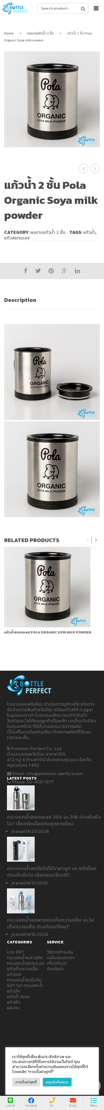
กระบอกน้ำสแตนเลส (25, 963)
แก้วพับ (14, 1002)
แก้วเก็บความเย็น (22, 968)
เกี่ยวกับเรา (57, 963)
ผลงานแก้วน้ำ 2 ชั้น (40, 33)
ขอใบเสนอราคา (61, 957)
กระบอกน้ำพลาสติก (25, 957)
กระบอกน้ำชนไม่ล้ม (24, 979)
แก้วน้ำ (89, 232)
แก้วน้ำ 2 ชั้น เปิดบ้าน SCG (95, 168)
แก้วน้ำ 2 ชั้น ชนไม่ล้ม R (84, 168)
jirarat (17, 831)
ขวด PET (15, 952)
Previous (87, 540)
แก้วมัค (13, 991)
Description (20, 300)
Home (9, 33)
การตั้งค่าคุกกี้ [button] (26, 1082)
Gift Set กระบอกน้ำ (25, 985)
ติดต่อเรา (55, 968)
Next (96, 540)
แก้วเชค (14, 974)
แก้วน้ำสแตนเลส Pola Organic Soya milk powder (47, 632)
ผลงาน (13, 1007)
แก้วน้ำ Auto (18, 996)
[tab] (52, 300)
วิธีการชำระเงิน (60, 952)
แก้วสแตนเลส (17, 237)
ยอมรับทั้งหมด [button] (57, 1082)
